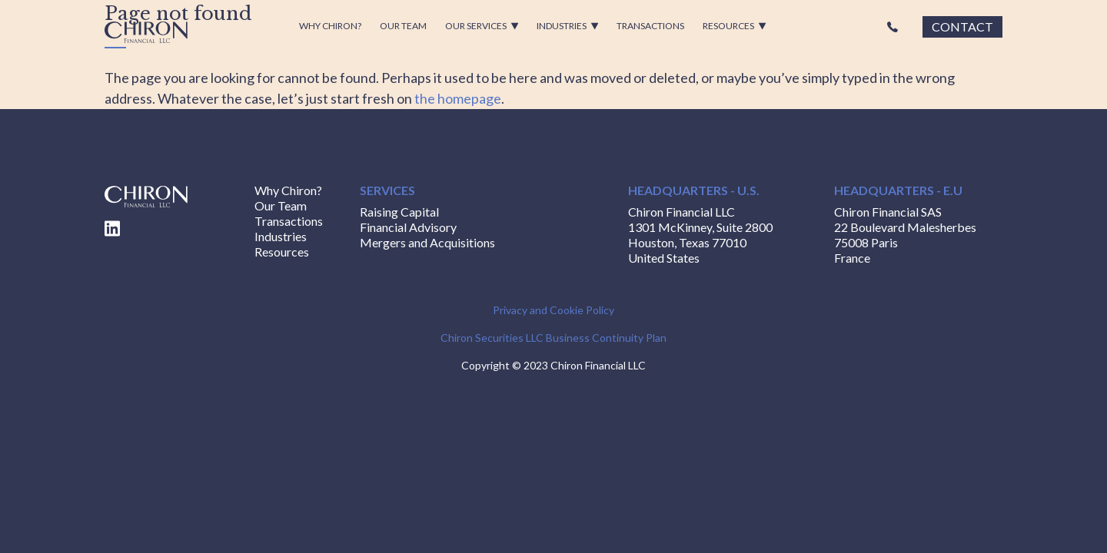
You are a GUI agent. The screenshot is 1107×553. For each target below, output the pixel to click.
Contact (962, 26)
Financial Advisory (408, 227)
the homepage (457, 98)
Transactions (650, 25)
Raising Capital (399, 211)
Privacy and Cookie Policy (553, 309)
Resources (734, 25)
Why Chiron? (330, 25)
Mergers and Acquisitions (427, 242)
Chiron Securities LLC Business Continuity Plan (553, 337)
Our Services (482, 25)
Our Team (403, 25)
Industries (568, 25)
